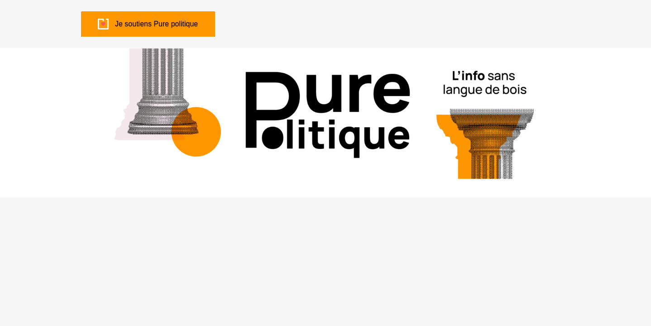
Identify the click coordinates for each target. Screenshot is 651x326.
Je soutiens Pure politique (156, 24)
